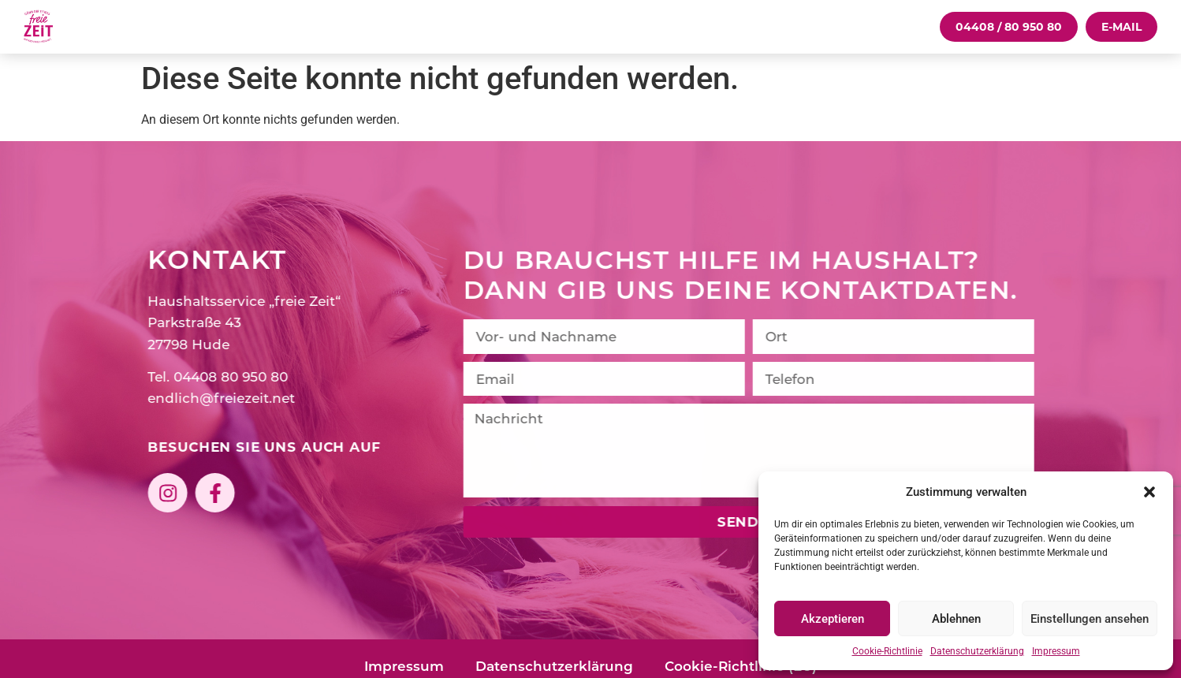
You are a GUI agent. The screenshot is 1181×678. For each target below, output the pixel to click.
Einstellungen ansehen (1089, 619)
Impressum (1056, 651)
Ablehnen (956, 619)
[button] (1149, 492)
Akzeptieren (832, 619)
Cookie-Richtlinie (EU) (741, 666)
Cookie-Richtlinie (887, 651)
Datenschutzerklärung (977, 651)
